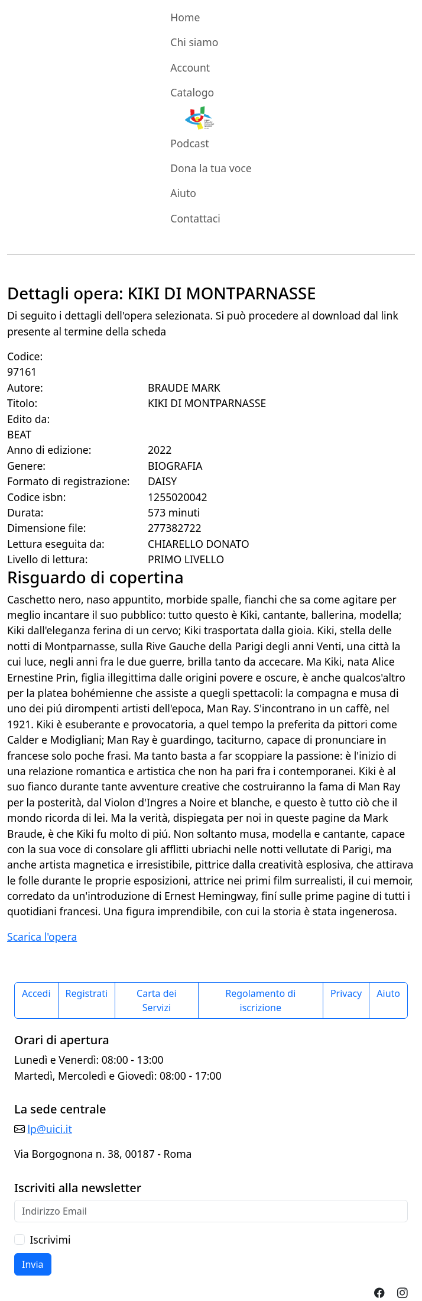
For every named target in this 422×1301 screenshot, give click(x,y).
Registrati (87, 993)
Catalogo (192, 92)
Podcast (189, 143)
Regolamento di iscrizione (260, 1000)
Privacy (346, 993)
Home (185, 17)
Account (190, 67)
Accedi (36, 993)
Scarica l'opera (42, 936)
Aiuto (183, 193)
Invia (33, 1264)
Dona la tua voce (210, 168)
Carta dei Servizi (157, 1000)
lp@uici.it (50, 1129)
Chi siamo (194, 42)
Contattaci (195, 218)
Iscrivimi (50, 1239)
